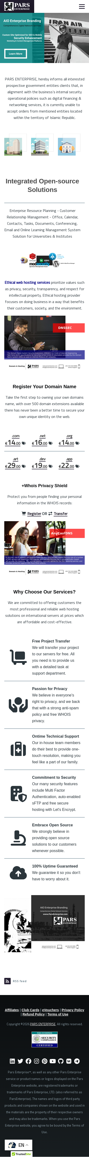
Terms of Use (57, 1014)
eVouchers (50, 1010)
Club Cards (30, 1010)
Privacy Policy (73, 1010)
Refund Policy (34, 1014)
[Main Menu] (82, 6)
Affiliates (12, 1010)
